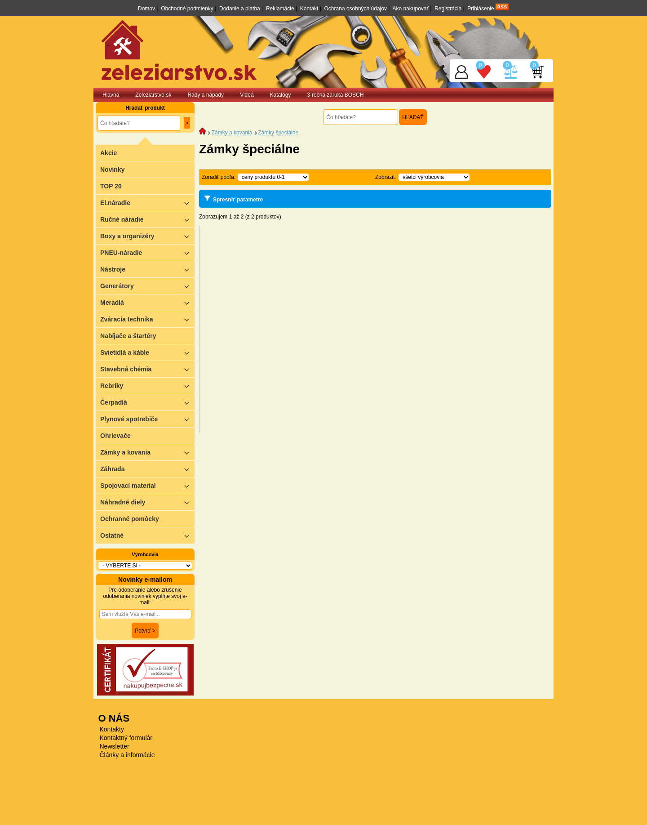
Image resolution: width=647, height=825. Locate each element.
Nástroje (147, 269)
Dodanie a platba (239, 8)
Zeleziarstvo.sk (153, 95)
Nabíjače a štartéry (128, 335)
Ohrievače (115, 435)
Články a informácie (127, 754)
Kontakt (309, 8)
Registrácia (447, 8)
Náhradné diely (147, 502)
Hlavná (110, 95)
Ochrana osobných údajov (355, 8)
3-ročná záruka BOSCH (335, 95)
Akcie (108, 152)
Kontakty (112, 729)
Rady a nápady (205, 95)
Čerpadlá (147, 402)
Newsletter (114, 746)
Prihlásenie (480, 8)
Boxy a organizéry (147, 236)
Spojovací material (147, 485)
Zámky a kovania (147, 452)
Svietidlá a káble (147, 352)
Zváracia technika (147, 319)
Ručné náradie (147, 219)
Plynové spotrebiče (147, 419)
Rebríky (147, 385)
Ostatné (147, 535)
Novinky (112, 169)
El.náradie (147, 202)
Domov (146, 8)
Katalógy (280, 95)
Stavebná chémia (147, 369)
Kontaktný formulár (126, 737)
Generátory (147, 286)
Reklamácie (280, 8)
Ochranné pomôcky (129, 518)
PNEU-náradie (147, 252)
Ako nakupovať (410, 8)
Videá (246, 95)
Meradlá (147, 302)
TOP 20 (111, 186)
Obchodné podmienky (187, 8)
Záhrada (147, 469)
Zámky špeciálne (278, 132)
